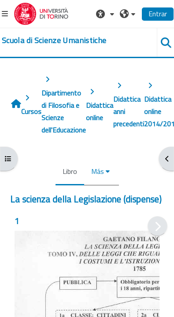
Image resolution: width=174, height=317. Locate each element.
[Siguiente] (157, 226)
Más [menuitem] (97, 171)
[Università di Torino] (41, 12)
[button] (106, 13)
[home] (54, 40)
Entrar (157, 13)
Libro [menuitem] (70, 171)
